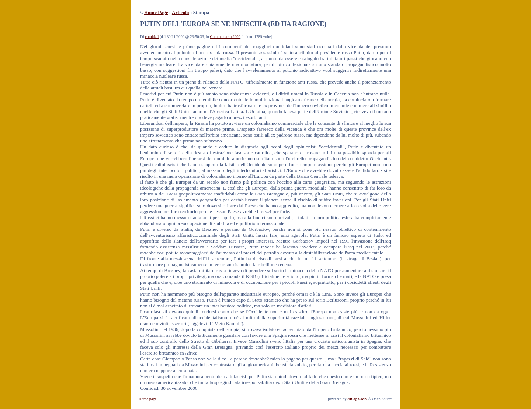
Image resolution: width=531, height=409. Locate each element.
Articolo (180, 12)
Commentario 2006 (225, 37)
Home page (148, 399)
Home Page (156, 12)
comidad (152, 37)
